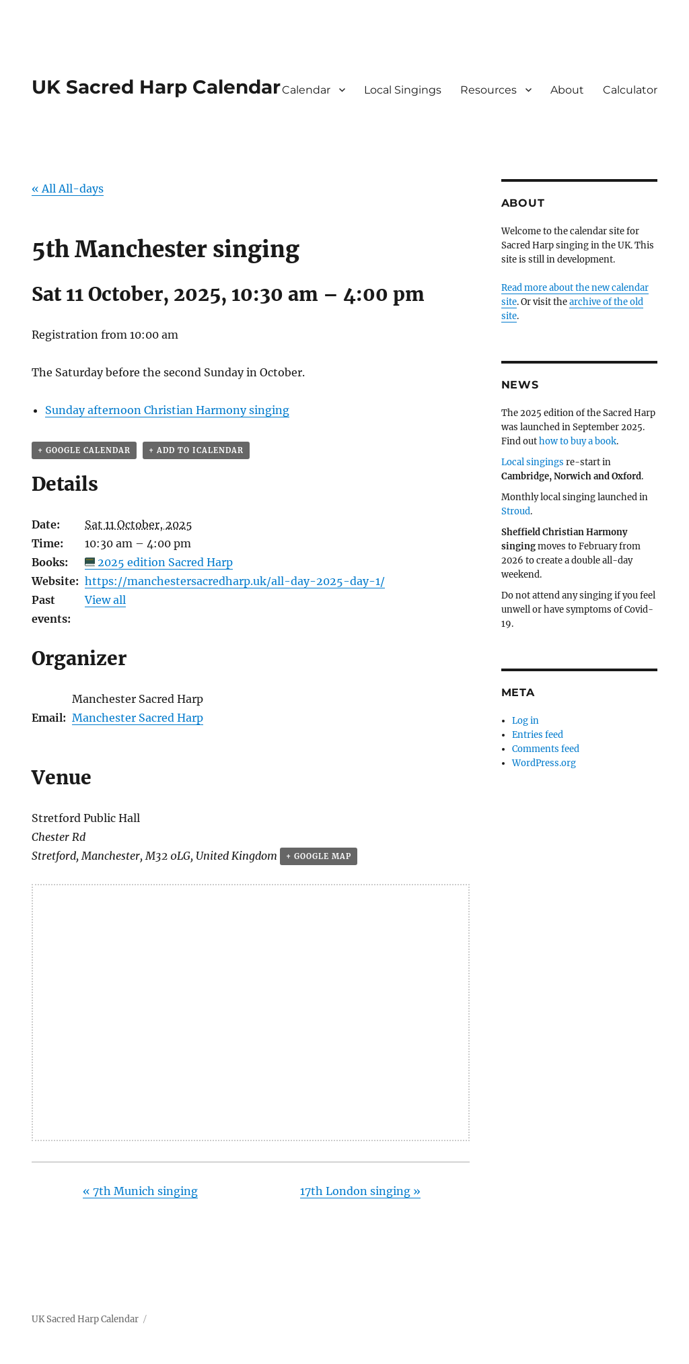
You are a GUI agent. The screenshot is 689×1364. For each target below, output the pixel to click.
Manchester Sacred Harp (137, 717)
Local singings (532, 462)
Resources (488, 89)
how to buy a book (577, 441)
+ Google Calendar (84, 450)
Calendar (306, 89)
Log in (525, 720)
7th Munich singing (140, 1191)
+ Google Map (318, 856)
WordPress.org (544, 763)
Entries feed (537, 735)
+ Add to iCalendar (196, 450)
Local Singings (402, 89)
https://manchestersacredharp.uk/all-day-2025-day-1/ (235, 581)
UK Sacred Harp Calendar (156, 86)
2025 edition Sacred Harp (165, 562)
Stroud (515, 511)
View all (105, 600)
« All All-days (68, 188)
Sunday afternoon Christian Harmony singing (167, 410)
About (567, 89)
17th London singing (360, 1191)
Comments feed (545, 749)
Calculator (630, 89)
